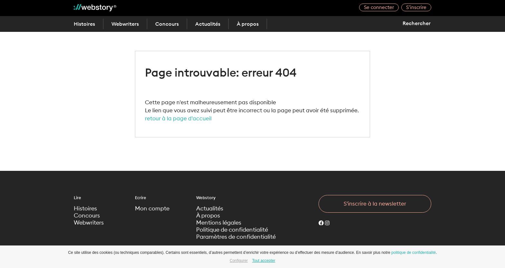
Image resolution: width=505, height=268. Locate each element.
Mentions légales (218, 222)
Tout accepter (263, 260)
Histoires (84, 24)
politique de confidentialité (413, 252)
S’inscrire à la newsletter (375, 203)
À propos (248, 24)
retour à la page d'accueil (178, 118)
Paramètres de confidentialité (236, 236)
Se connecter (379, 7)
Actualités (207, 24)
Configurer (239, 260)
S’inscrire (416, 7)
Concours (167, 24)
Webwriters (125, 24)
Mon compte (152, 208)
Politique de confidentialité (232, 229)
